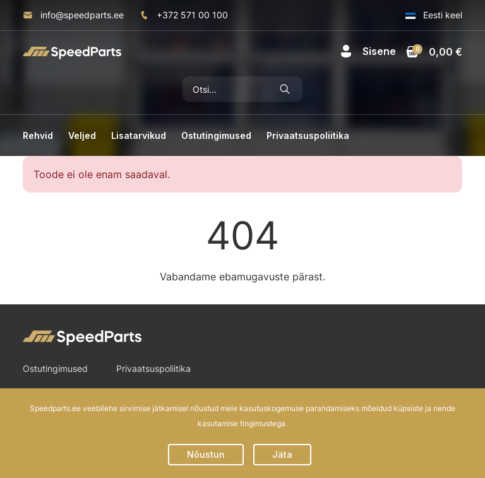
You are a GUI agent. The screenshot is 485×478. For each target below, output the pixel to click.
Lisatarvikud (138, 135)
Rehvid (38, 135)
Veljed (82, 135)
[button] (368, 51)
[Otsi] (225, 89)
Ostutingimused (216, 135)
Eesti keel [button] (433, 14)
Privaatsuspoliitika (307, 135)
